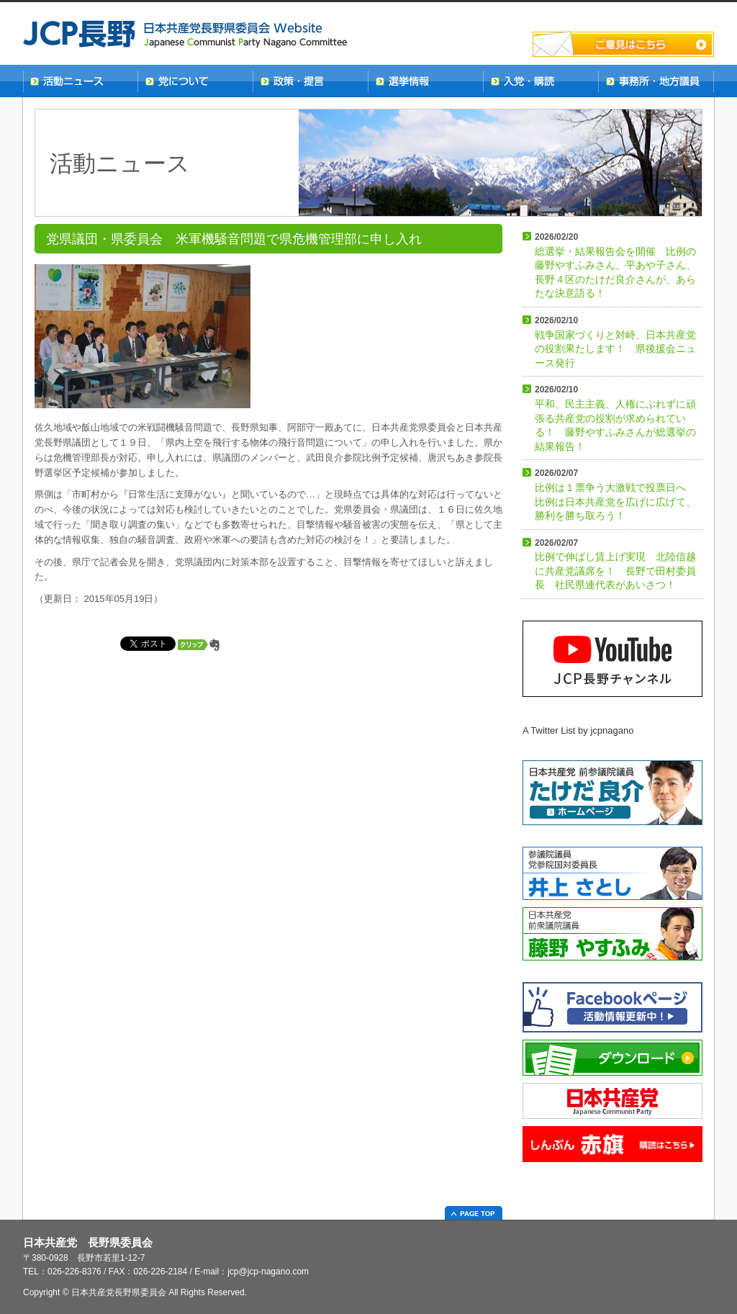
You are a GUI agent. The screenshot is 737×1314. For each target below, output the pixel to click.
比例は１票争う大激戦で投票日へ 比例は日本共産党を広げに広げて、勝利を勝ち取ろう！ (615, 494)
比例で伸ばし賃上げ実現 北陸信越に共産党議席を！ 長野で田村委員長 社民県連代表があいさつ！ (615, 564)
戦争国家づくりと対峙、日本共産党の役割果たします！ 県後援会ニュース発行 (615, 342)
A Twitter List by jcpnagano (578, 730)
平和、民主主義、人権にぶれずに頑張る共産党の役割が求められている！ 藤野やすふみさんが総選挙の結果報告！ (615, 417)
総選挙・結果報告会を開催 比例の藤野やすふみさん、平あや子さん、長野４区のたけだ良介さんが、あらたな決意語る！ (615, 265)
